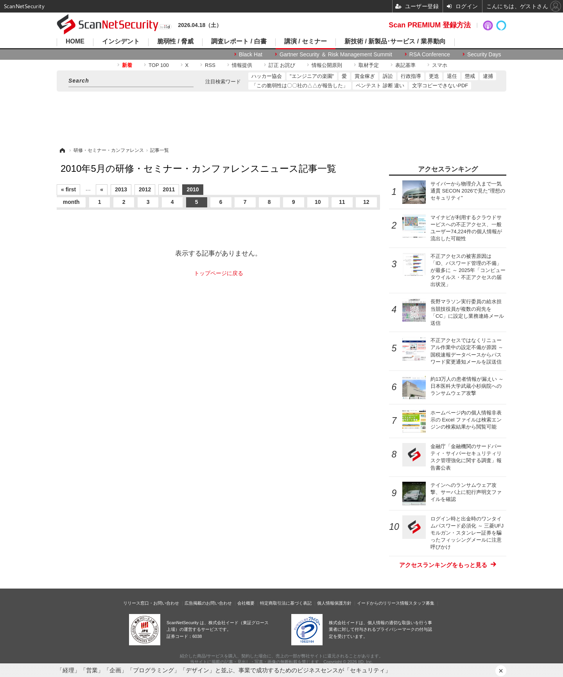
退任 (452, 76)
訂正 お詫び (282, 65)
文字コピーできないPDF (440, 85)
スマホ (439, 65)
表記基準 (405, 65)
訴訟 (388, 76)
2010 (192, 189)
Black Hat (250, 54)
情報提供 (242, 65)
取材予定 (369, 65)
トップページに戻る (218, 273)
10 (318, 202)
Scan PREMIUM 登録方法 (430, 25)
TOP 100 (159, 65)
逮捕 (488, 76)
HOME (75, 41)
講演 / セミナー (305, 41)
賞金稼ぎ (365, 76)
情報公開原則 (327, 65)
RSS (210, 65)
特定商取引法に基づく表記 (286, 603)
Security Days (484, 54)
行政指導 (411, 76)
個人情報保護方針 (334, 603)
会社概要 (246, 603)
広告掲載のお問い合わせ (208, 603)
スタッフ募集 (421, 603)
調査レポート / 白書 (238, 41)
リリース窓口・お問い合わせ (151, 603)
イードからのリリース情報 (383, 603)
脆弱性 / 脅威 (175, 41)
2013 (121, 189)
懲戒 (470, 76)
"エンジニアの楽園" (312, 76)
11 (342, 202)
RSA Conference (429, 54)
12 (366, 202)
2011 (169, 189)
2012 (145, 189)
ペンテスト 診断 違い (380, 85)
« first (68, 189)
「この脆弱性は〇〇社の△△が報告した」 (299, 85)
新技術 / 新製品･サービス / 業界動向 (395, 41)
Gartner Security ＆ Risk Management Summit (336, 54)
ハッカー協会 (266, 76)
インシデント (121, 41)
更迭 (434, 76)
